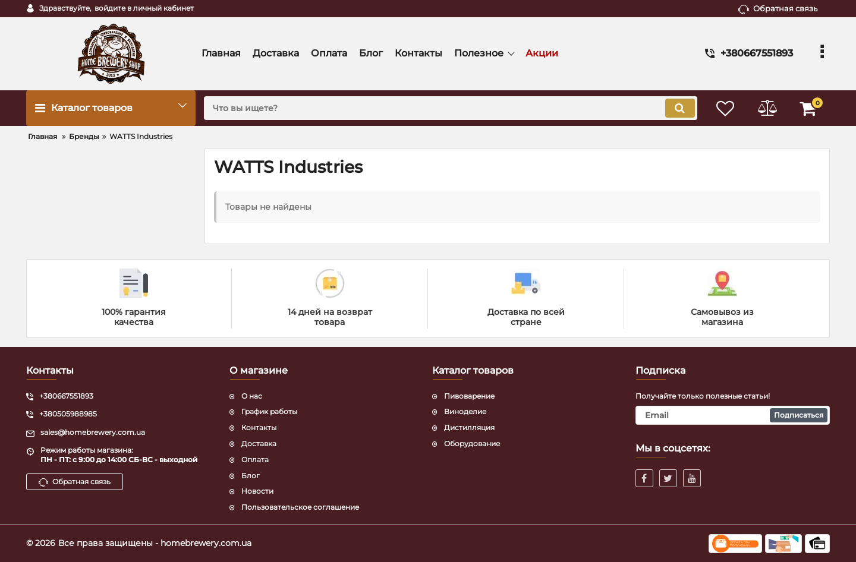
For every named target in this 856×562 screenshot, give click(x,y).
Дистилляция (469, 427)
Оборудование (472, 443)
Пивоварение (469, 395)
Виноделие (465, 411)
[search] (450, 108)
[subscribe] (732, 415)
